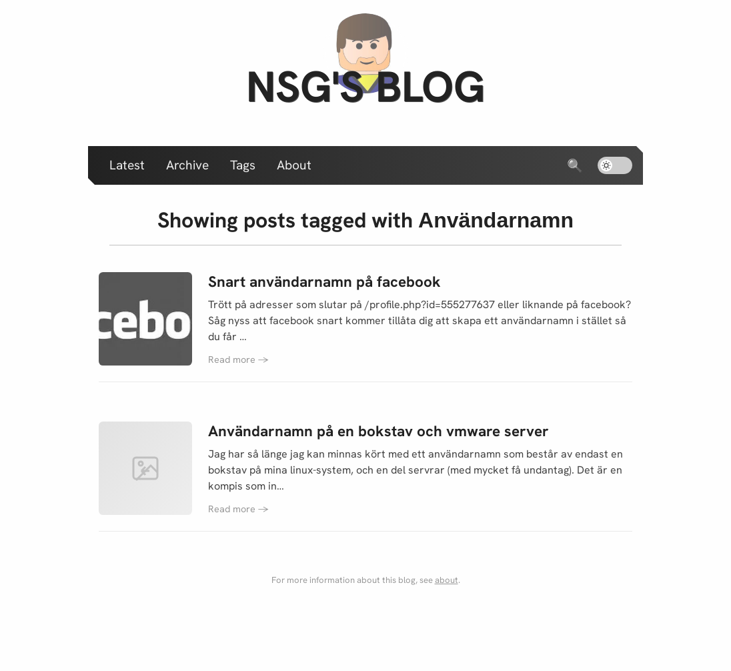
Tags (242, 165)
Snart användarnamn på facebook (324, 281)
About (294, 165)
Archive (187, 165)
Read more (238, 360)
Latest (127, 165)
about (446, 580)
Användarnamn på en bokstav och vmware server (378, 431)
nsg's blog (365, 86)
